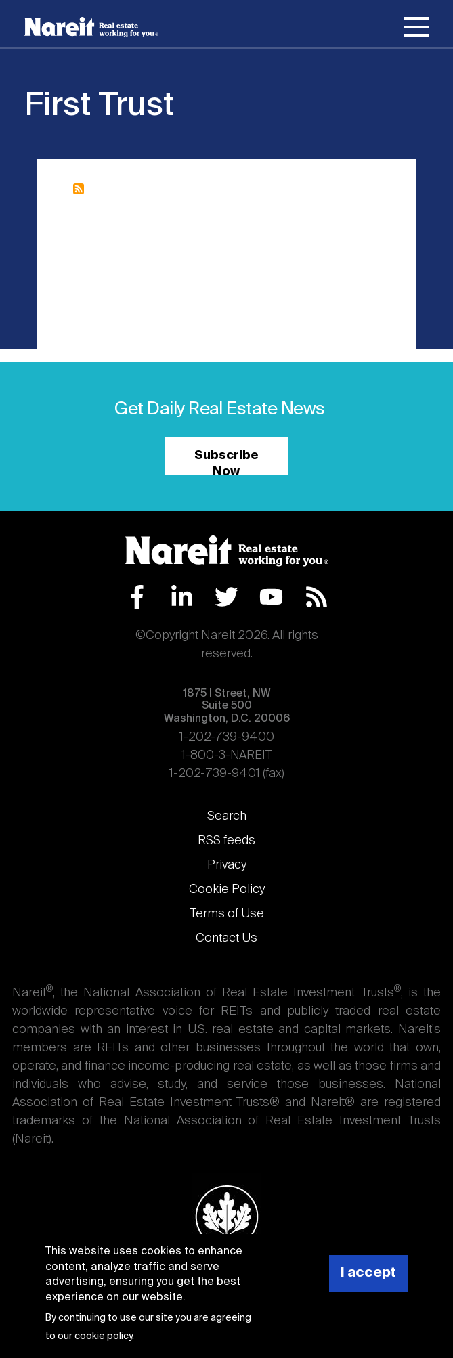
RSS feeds (226, 841)
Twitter (226, 597)
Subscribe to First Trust (78, 188)
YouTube (271, 597)
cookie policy (103, 1336)
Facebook (137, 597)
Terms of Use (227, 914)
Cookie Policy (227, 889)
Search (226, 816)
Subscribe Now (226, 462)
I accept (368, 1273)
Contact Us (226, 938)
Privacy (226, 865)
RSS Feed (316, 597)
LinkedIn (182, 597)
